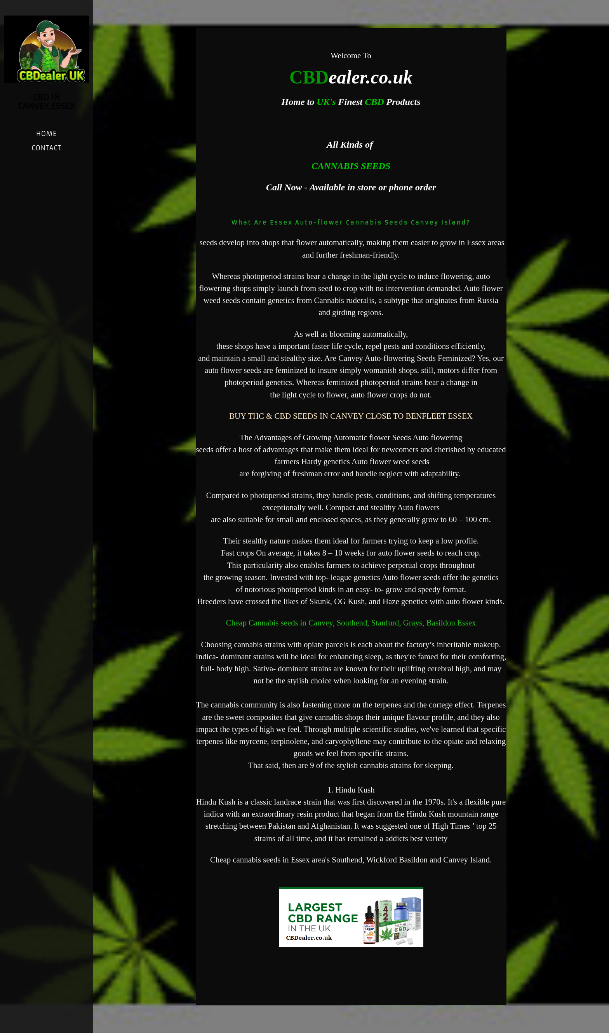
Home (46, 134)
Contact (46, 148)
